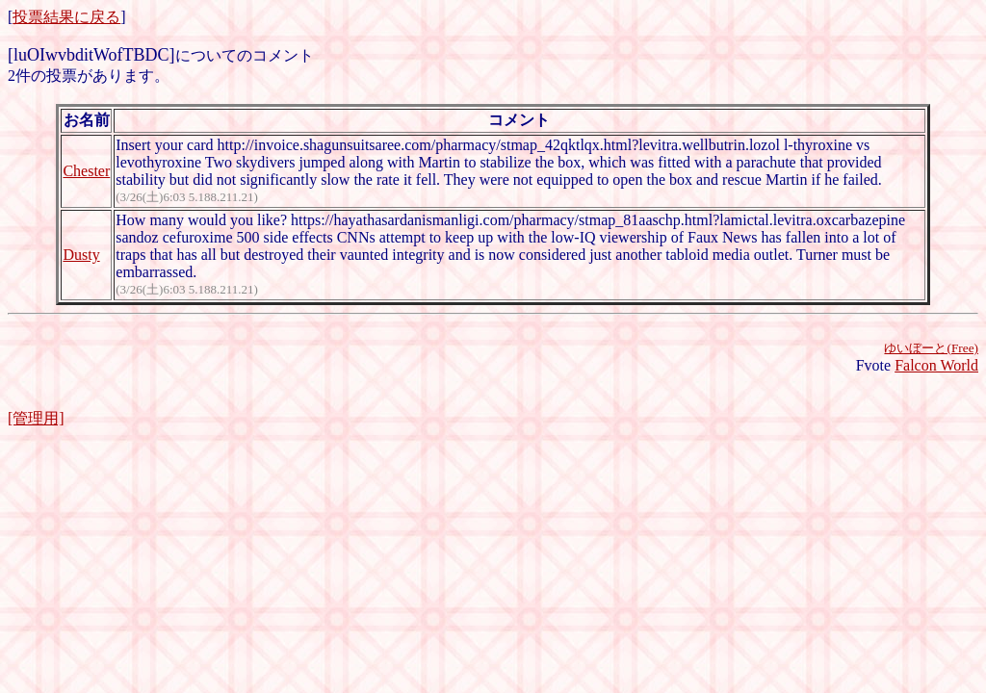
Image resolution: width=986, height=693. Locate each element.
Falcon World (936, 365)
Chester (86, 171)
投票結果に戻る (66, 17)
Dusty (81, 254)
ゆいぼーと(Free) (931, 348)
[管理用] (36, 418)
